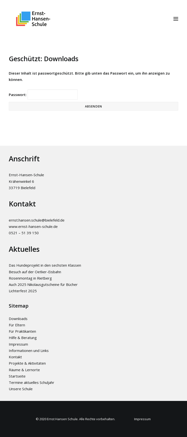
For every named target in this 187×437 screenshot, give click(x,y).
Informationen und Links (29, 350)
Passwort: (43, 94)
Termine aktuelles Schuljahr (31, 382)
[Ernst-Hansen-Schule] (33, 19)
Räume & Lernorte (24, 369)
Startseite (17, 376)
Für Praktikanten (22, 331)
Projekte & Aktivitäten (27, 363)
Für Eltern (17, 324)
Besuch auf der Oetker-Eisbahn (35, 271)
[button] (176, 19)
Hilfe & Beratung (23, 337)
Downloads (18, 318)
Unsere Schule (21, 388)
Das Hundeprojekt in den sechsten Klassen (45, 265)
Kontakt (15, 356)
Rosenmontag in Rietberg (30, 278)
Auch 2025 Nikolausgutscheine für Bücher (43, 284)
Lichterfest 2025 (23, 290)
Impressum (18, 344)
